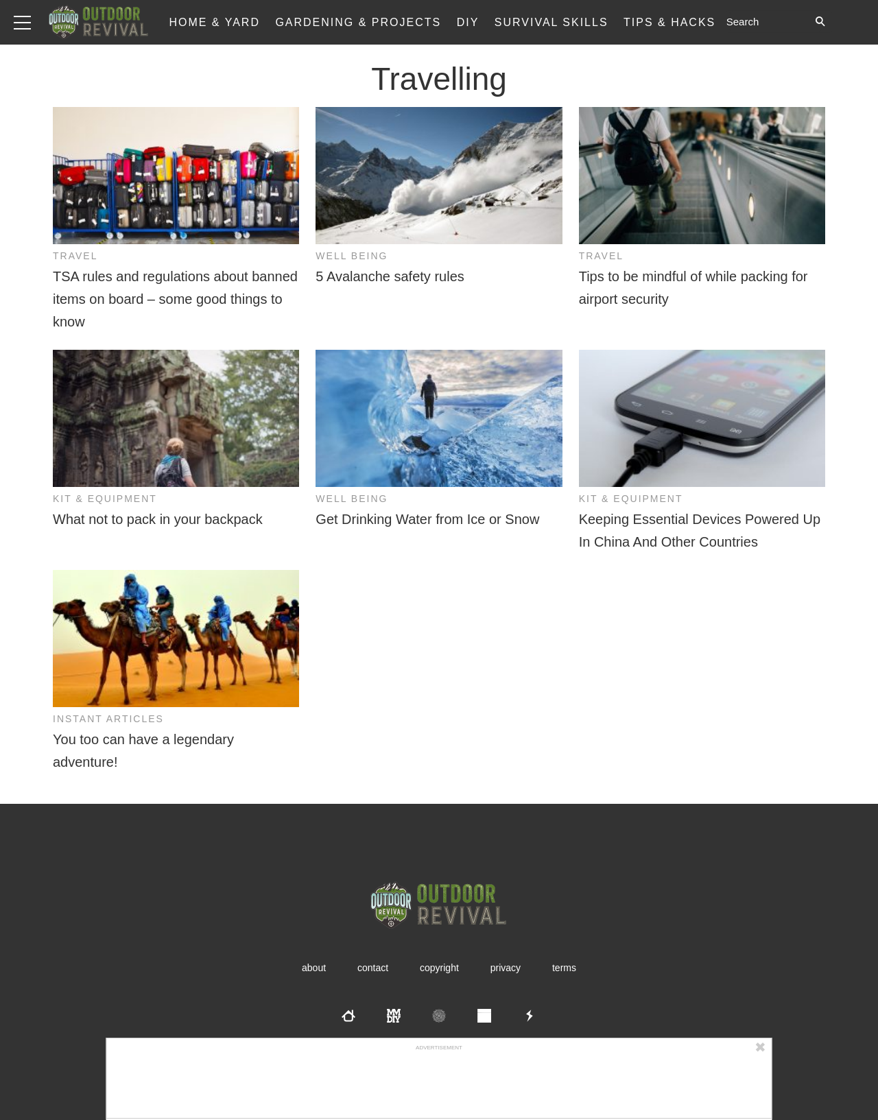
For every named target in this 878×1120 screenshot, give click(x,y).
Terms (564, 967)
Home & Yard (214, 22)
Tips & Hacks (669, 22)
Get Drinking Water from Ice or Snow (427, 519)
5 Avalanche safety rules (390, 276)
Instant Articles (108, 719)
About (314, 967)
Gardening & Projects (358, 22)
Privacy (505, 967)
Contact (372, 967)
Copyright (439, 967)
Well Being (352, 256)
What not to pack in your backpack (158, 519)
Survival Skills (551, 22)
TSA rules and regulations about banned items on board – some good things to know (175, 299)
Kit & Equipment (105, 498)
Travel (75, 256)
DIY (468, 22)
